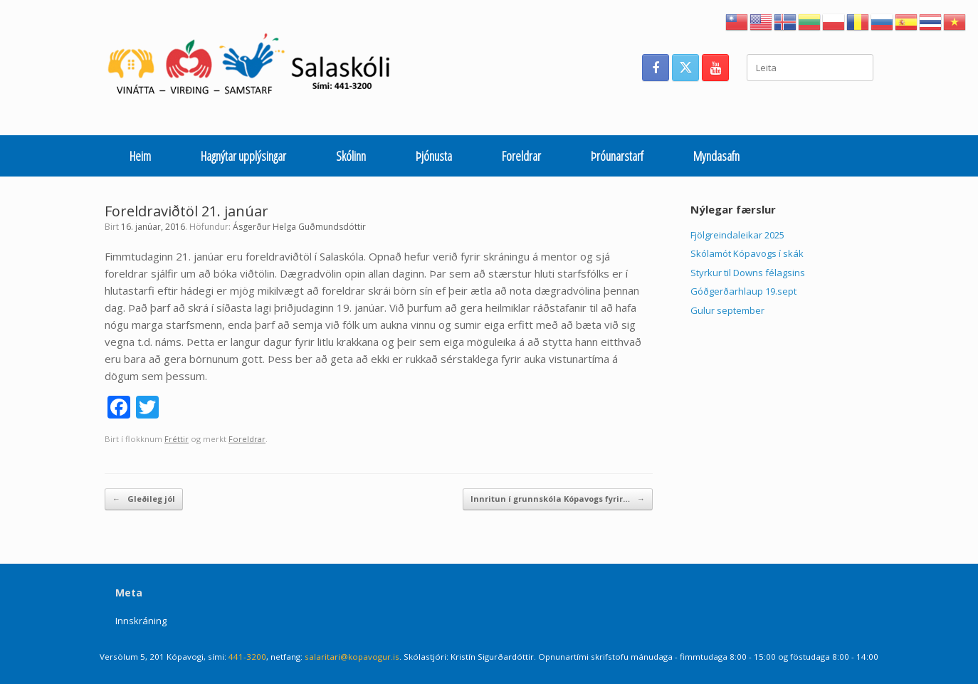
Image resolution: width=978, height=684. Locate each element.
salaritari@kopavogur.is (352, 656)
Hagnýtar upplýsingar (243, 155)
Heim (140, 155)
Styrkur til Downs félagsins (747, 272)
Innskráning (141, 620)
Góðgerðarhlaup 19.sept (743, 291)
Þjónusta (434, 155)
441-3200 (247, 656)
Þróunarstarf (617, 155)
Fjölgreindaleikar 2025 (737, 234)
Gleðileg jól (143, 499)
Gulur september (727, 310)
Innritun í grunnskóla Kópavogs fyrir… (557, 499)
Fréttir (176, 438)
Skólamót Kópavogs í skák (747, 253)
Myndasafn (716, 155)
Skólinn (351, 155)
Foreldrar (521, 155)
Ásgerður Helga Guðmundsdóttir (299, 227)
